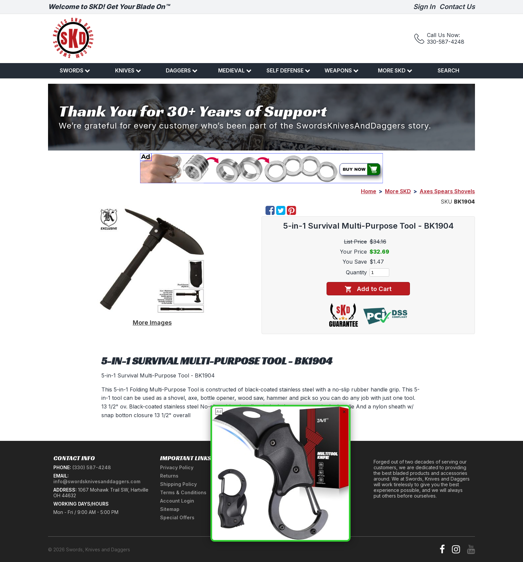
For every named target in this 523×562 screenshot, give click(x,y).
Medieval (234, 70)
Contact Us (457, 7)
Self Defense (288, 70)
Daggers (181, 70)
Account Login (177, 501)
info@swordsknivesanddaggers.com (96, 481)
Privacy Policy (176, 467)
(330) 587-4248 (91, 467)
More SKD (395, 70)
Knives (128, 70)
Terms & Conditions (183, 492)
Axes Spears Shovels (447, 191)
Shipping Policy (178, 484)
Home (368, 191)
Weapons (342, 70)
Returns (169, 476)
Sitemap (169, 509)
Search (448, 70)
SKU (446, 201)
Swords (75, 70)
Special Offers (177, 517)
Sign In (424, 7)
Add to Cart (368, 289)
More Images (152, 322)
